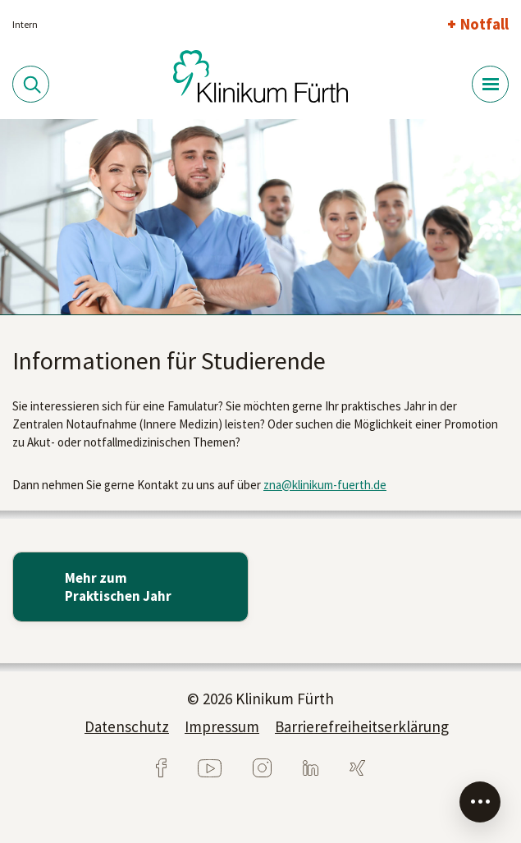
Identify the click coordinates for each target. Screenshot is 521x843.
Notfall (484, 24)
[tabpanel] (260, 217)
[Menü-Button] (490, 84)
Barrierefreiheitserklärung (362, 726)
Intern (25, 24)
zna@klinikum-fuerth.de (324, 485)
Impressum (222, 726)
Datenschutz (127, 726)
